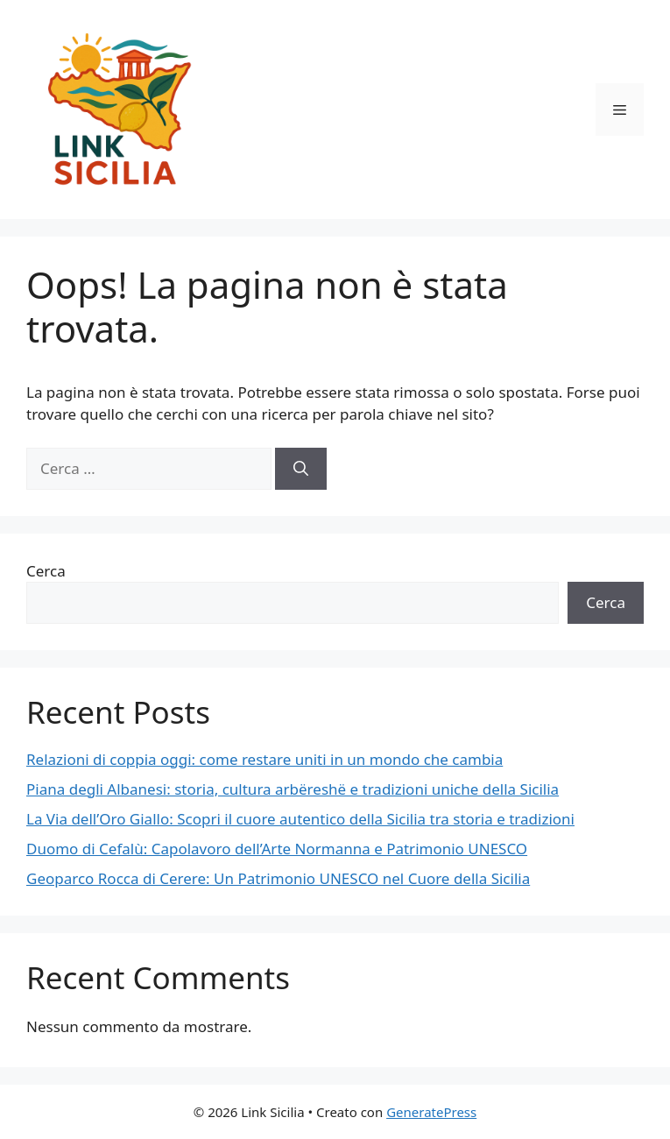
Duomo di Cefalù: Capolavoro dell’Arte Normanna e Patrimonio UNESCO (276, 848)
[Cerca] (301, 469)
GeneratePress (431, 1112)
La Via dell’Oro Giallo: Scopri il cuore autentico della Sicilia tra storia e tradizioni (300, 819)
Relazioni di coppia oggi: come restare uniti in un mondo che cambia (264, 759)
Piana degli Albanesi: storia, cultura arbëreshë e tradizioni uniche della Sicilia (292, 789)
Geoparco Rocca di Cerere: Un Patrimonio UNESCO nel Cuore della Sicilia (278, 878)
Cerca (46, 571)
